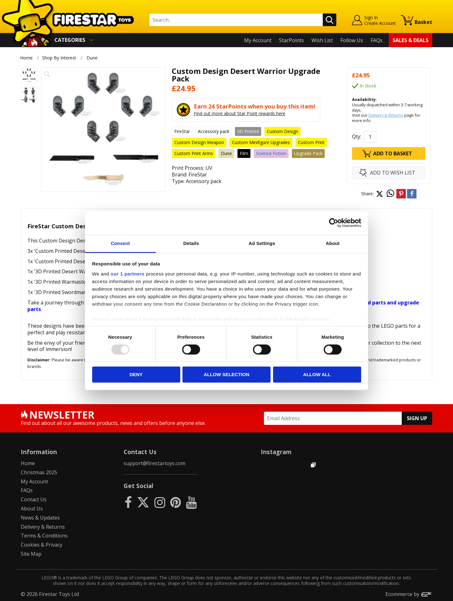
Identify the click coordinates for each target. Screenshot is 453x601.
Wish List (322, 40)
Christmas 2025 (39, 472)
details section (311, 319)
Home (26, 58)
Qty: (356, 136)
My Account (257, 40)
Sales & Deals (410, 40)
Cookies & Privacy (41, 544)
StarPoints (291, 40)
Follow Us (351, 40)
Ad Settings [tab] (262, 243)
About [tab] (333, 243)
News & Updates (40, 517)
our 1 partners (128, 273)
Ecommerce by (408, 594)
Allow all (317, 374)
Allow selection (226, 374)
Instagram (276, 452)
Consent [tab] (120, 243)
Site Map (31, 553)
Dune (92, 58)
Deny (136, 374)
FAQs (377, 40)
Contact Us (34, 499)
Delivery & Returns (385, 115)
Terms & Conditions (44, 535)
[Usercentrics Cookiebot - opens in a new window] (333, 222)
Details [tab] (191, 243)
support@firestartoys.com (154, 463)
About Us (32, 508)
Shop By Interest (59, 58)
